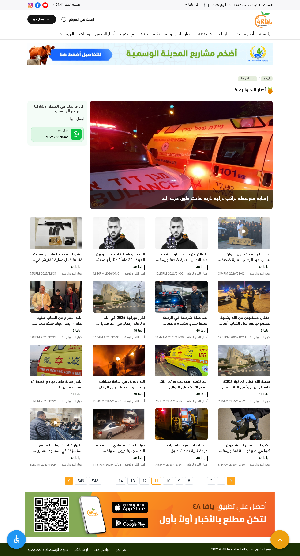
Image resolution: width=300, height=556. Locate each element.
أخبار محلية (245, 34)
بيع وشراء (127, 34)
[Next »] (69, 481)
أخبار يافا (224, 34)
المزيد (69, 34)
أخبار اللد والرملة (178, 34)
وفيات (84, 34)
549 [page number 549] (81, 480)
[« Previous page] (231, 481)
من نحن (121, 549)
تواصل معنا (102, 549)
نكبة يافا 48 (150, 34)
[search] (77, 19)
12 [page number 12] (144, 480)
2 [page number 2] (211, 480)
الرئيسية (266, 34)
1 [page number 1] (221, 480)
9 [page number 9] (179, 480)
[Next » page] (69, 481)
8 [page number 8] (189, 480)
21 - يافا (197, 4)
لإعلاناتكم (81, 549)
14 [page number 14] (121, 480)
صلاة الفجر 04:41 (67, 4)
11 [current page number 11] (154, 481)
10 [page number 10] (168, 480)
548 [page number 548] (95, 480)
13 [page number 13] (133, 480)
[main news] (181, 155)
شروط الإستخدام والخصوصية (47, 549)
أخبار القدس (105, 34)
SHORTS (204, 34)
